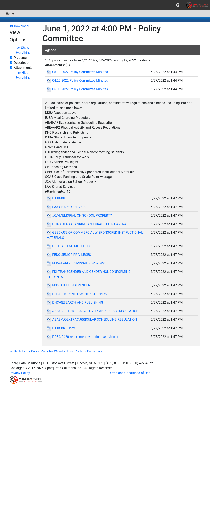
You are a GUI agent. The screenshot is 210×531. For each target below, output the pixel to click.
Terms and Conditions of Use (129, 373)
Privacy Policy (20, 373)
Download (19, 26)
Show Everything (23, 50)
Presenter (21, 58)
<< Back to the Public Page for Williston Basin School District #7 (56, 351)
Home (8, 13)
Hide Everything (23, 75)
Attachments (23, 68)
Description (22, 63)
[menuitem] (177, 5)
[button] (178, 5)
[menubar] (105, 5)
